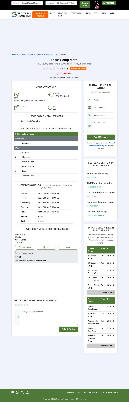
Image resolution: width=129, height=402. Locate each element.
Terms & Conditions (96, 392)
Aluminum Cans (28, 162)
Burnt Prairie (49, 55)
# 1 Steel (25, 152)
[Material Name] (32, 3)
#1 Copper (26, 157)
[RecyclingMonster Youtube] (13, 392)
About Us (71, 392)
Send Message (101, 137)
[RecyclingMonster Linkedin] (27, 392)
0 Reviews (64, 69)
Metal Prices (91, 13)
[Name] (104, 100)
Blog (104, 13)
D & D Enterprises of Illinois (101, 192)
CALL (46, 247)
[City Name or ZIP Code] (66, 3)
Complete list (107, 292)
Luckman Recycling (97, 211)
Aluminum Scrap (28, 166)
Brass (24, 171)
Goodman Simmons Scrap (100, 202)
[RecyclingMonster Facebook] (18, 392)
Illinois (38, 55)
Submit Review (69, 329)
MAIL (68, 247)
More (112, 13)
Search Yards (85, 4)
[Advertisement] (64, 36)
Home (52, 13)
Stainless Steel (28, 176)
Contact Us (81, 392)
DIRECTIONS (24, 247)
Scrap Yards (76, 13)
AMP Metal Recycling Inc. (100, 183)
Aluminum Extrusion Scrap (92, 338)
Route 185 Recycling (97, 173)
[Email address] (104, 108)
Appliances (26, 143)
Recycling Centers (26, 55)
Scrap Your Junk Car (40, 14)
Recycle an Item (62, 14)
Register (108, 3)
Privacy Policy (112, 392)
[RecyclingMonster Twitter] (22, 392)
